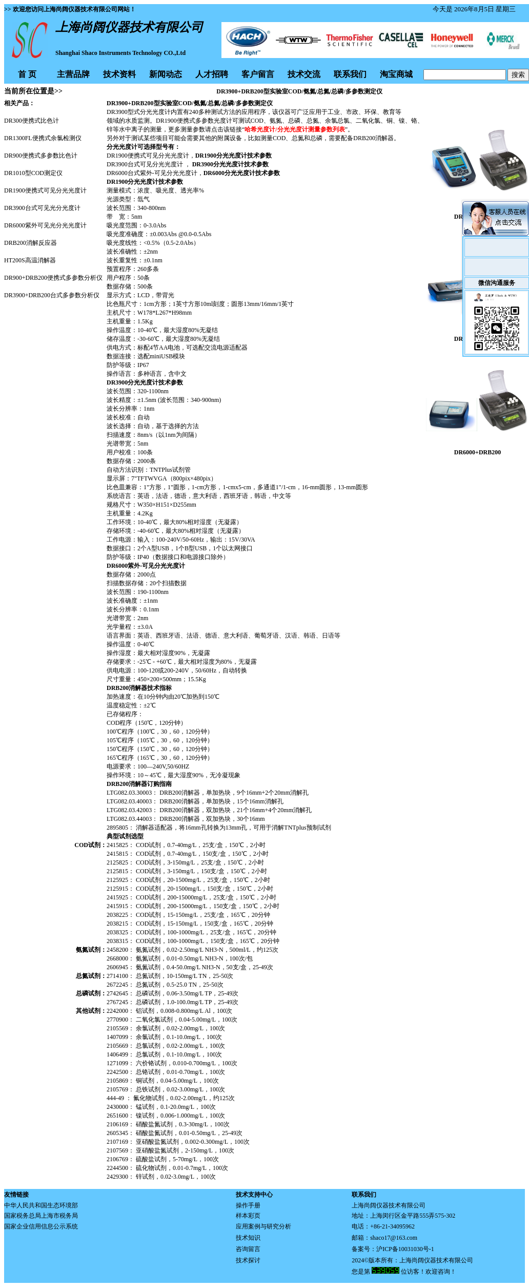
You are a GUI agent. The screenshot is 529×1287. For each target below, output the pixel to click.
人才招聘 (211, 74)
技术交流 (304, 74)
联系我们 (350, 74)
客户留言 (257, 74)
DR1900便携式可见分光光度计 (45, 190)
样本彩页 (248, 1215)
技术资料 (119, 74)
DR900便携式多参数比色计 (40, 155)
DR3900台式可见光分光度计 (42, 208)
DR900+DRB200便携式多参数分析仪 (53, 277)
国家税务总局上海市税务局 (41, 1215)
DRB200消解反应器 (30, 242)
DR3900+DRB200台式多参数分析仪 (51, 295)
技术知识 (248, 1237)
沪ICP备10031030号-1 (405, 1249)
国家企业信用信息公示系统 (41, 1226)
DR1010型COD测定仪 (33, 173)
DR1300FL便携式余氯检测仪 (43, 138)
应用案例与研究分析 (263, 1226)
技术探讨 (248, 1260)
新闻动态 (165, 74)
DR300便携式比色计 (31, 120)
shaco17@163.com (393, 1237)
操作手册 (248, 1205)
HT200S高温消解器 (30, 260)
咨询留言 (248, 1249)
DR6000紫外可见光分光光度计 (45, 225)
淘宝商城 (396, 74)
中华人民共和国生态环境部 (41, 1205)
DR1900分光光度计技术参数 (233, 155)
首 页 (27, 74)
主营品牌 (73, 74)
